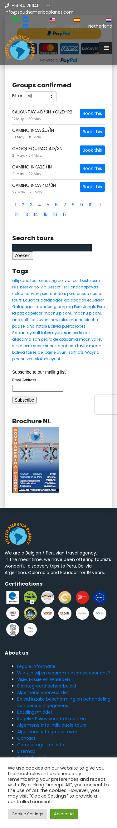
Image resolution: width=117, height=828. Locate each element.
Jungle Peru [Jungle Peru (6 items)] (94, 306)
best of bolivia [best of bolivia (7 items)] (33, 287)
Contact (26, 738)
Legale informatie (36, 666)
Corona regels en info (40, 745)
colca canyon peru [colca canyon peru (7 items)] (30, 293)
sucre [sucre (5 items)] (38, 345)
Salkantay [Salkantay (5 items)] (22, 332)
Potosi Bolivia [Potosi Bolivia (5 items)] (48, 326)
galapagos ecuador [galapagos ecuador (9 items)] (84, 300)
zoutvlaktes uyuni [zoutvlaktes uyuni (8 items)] (43, 358)
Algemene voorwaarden (43, 692)
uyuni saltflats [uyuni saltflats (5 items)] (70, 352)
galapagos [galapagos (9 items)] (52, 300)
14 (36, 214)
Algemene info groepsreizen (48, 732)
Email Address (24, 380)
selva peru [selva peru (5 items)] (22, 345)
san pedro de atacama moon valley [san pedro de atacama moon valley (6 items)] (67, 339)
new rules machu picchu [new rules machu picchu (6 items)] (74, 319)
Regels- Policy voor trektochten (51, 718)
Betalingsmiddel (34, 712)
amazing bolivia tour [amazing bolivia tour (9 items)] (59, 280)
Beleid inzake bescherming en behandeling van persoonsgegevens (63, 702)
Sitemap (26, 751)
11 (99, 205)
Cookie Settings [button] (27, 814)
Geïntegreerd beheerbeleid (46, 686)
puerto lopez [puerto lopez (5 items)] (73, 326)
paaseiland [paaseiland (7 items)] (23, 326)
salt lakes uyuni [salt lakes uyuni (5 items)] (48, 332)
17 (65, 214)
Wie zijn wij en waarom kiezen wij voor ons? (63, 673)
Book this (92, 113)
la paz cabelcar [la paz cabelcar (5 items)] (27, 313)
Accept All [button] (64, 814)
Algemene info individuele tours (51, 725)
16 (55, 214)
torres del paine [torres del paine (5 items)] (41, 352)
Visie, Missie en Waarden (43, 679)
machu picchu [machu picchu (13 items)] (58, 313)
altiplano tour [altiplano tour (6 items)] (25, 280)
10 (91, 205)
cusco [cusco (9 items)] (83, 293)
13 (26, 214)
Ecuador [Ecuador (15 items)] (31, 300)
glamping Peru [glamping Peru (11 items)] (68, 306)
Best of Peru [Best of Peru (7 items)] (58, 287)
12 (17, 214)
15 (45, 214)
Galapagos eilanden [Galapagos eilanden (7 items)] (32, 306)
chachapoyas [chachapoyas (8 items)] (84, 287)
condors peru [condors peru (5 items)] (63, 293)
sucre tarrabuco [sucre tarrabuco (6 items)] (60, 345)
